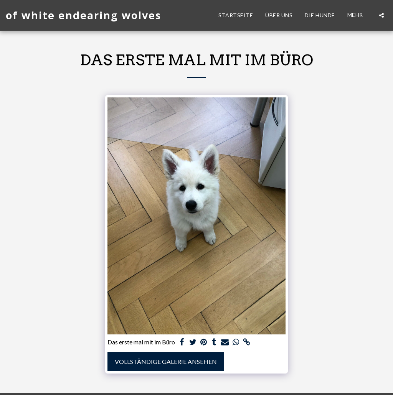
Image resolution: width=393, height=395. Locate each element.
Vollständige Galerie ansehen (166, 361)
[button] (381, 15)
